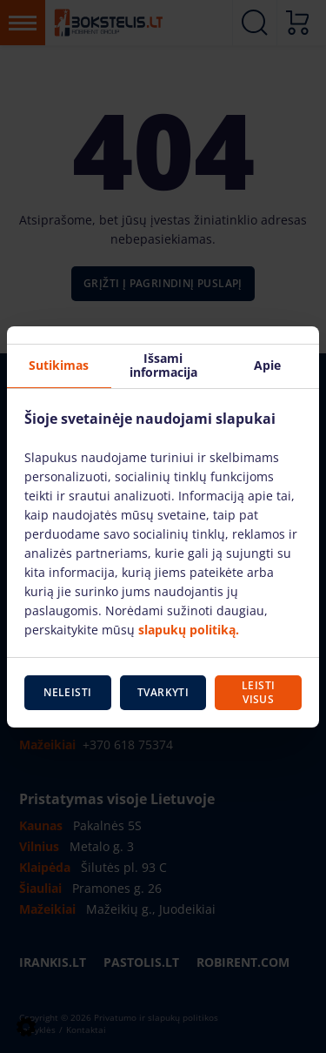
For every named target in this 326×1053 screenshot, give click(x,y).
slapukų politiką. (188, 629)
